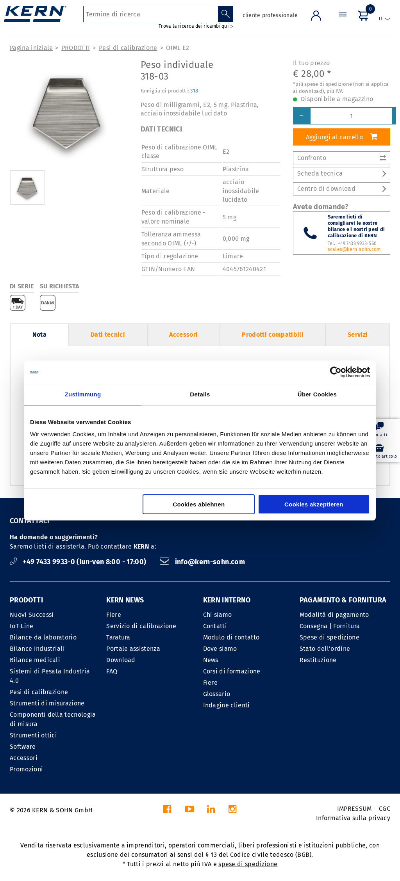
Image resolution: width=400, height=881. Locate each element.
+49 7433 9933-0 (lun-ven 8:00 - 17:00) (79, 562)
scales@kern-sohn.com (354, 249)
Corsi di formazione (232, 671)
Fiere (113, 614)
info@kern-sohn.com (202, 562)
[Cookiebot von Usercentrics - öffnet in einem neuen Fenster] (336, 372)
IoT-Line (22, 626)
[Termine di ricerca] (150, 14)
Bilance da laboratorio (43, 637)
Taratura (118, 637)
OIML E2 (177, 48)
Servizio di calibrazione (141, 626)
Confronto (341, 158)
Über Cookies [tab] (317, 394)
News (210, 660)
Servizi (358, 334)
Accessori (183, 334)
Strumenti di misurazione (47, 703)
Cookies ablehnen (199, 504)
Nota (39, 334)
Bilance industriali (37, 648)
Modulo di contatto (231, 637)
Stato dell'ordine (325, 648)
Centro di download (341, 188)
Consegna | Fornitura (330, 626)
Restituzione (318, 660)
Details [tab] (200, 394)
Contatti (215, 626)
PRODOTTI (75, 48)
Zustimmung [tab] (83, 394)
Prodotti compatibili (272, 334)
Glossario (216, 694)
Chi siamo (217, 614)
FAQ (111, 671)
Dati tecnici (108, 334)
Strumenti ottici (33, 735)
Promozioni (26, 769)
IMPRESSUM (354, 808)
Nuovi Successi (32, 614)
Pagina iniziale (31, 48)
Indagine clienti (226, 705)
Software (23, 746)
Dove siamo (220, 648)
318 (194, 91)
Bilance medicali (35, 660)
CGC (384, 808)
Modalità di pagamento (334, 614)
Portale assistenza (133, 648)
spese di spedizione (247, 864)
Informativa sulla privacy (353, 818)
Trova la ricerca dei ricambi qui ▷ (196, 26)
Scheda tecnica (341, 173)
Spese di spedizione (329, 637)
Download (121, 660)
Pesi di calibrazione (128, 48)
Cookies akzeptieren (313, 504)
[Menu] (342, 21)
